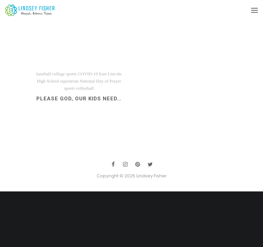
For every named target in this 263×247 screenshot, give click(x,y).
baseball (43, 76)
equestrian (69, 83)
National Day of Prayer (100, 83)
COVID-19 (88, 76)
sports (69, 90)
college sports (64, 76)
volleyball (85, 90)
